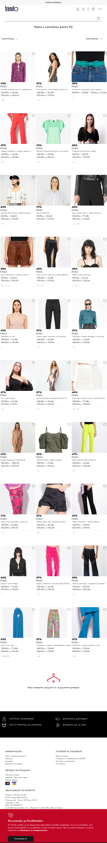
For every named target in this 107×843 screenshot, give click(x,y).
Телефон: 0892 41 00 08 (15, 795)
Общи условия (62, 756)
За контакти (60, 763)
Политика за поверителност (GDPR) (70, 758)
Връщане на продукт (14, 763)
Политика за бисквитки (65, 761)
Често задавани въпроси (15, 756)
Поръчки (9, 758)
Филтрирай (9, 39)
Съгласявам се (21, 838)
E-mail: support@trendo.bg (16, 797)
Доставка (9, 761)
